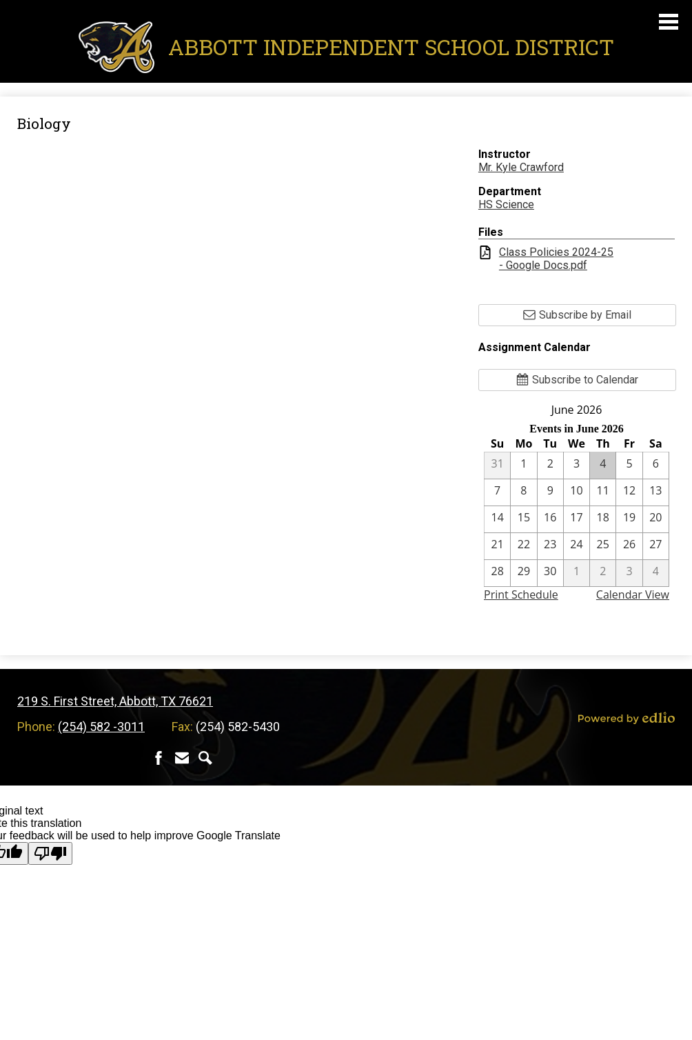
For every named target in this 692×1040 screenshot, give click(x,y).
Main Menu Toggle (668, 22)
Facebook (158, 758)
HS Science (506, 204)
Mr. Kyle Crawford (521, 167)
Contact (182, 758)
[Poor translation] (50, 853)
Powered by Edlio (626, 718)
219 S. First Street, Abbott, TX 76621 (115, 701)
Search (205, 758)
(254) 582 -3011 (101, 726)
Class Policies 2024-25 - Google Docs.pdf (556, 259)
